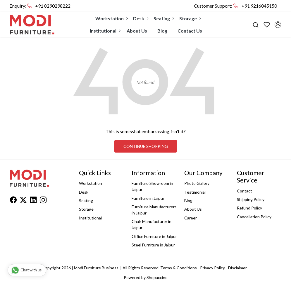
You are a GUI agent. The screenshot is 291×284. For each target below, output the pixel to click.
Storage (190, 18)
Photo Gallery (196, 183)
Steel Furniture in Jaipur (153, 244)
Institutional (105, 30)
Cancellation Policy (254, 216)
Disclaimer (237, 267)
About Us (137, 30)
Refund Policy (249, 207)
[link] (255, 24)
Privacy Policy (212, 267)
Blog (162, 30)
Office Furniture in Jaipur (154, 236)
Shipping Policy (250, 199)
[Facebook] (13, 200)
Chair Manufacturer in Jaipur (151, 224)
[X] (23, 200)
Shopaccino (157, 277)
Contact (244, 190)
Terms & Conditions (178, 267)
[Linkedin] (33, 200)
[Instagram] (43, 200)
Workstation (111, 18)
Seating (164, 18)
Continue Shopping (145, 146)
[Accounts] (277, 24)
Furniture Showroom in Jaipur (152, 186)
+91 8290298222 (52, 6)
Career (190, 217)
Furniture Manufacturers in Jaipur (154, 209)
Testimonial (195, 192)
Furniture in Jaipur (148, 198)
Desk (140, 18)
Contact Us (190, 30)
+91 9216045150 (259, 6)
